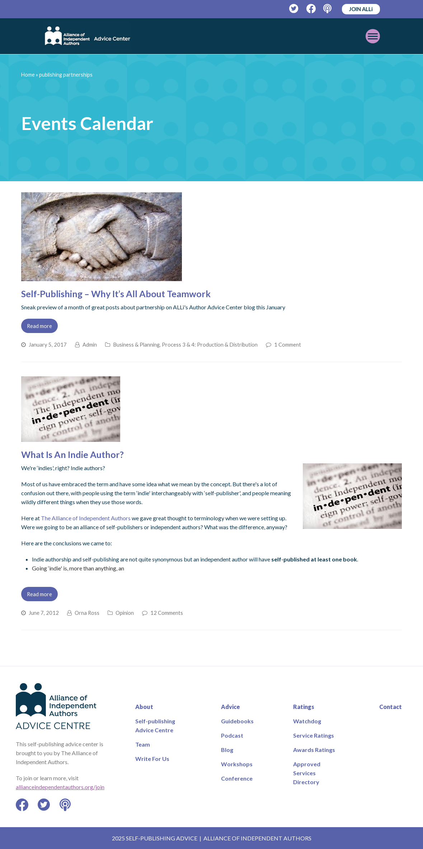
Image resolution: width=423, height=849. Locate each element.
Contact (390, 706)
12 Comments (166, 612)
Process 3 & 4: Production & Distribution (210, 344)
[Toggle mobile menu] (373, 36)
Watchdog (307, 721)
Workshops (237, 764)
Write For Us (152, 758)
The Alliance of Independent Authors (86, 518)
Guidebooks (237, 721)
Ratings (303, 706)
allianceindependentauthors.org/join (60, 786)
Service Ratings (313, 735)
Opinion (125, 612)
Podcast (232, 735)
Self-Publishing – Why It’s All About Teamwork (116, 293)
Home (28, 75)
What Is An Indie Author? (72, 454)
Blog (227, 749)
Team (142, 744)
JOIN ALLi (361, 9)
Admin (90, 344)
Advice (230, 706)
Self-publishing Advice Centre (155, 725)
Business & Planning (136, 344)
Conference (237, 778)
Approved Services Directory (306, 773)
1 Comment (287, 344)
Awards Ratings (314, 749)
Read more (39, 326)
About (144, 706)
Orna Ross (87, 612)
